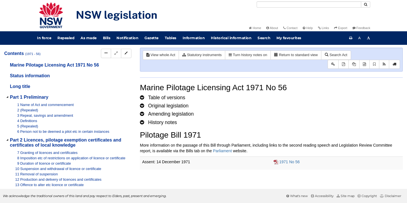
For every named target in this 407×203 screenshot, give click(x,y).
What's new (297, 196)
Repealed (65, 38)
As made (89, 38)
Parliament (222, 151)
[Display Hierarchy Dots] (106, 53)
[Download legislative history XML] (364, 64)
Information (194, 38)
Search (263, 38)
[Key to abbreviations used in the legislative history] (333, 64)
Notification (127, 38)
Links (323, 28)
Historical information (231, 38)
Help (308, 28)
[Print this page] (351, 38)
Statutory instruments (202, 55)
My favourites (288, 38)
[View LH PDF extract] (354, 64)
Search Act (336, 55)
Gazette (151, 38)
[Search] (309, 4)
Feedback (361, 28)
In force (44, 38)
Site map (345, 196)
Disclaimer (390, 196)
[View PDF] (343, 64)
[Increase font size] (368, 38)
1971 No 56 (289, 162)
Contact (290, 28)
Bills (107, 38)
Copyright (367, 196)
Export (340, 28)
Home (255, 28)
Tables (170, 38)
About (272, 28)
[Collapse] (126, 53)
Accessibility (322, 196)
